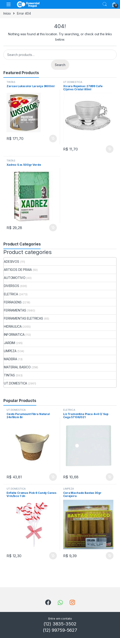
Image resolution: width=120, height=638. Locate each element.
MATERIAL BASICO (17, 367)
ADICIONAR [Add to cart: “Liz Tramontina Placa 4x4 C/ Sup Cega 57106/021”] (109, 477)
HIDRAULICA (13, 326)
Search (104, 4)
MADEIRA (10, 359)
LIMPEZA (10, 351)
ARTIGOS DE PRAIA (18, 270)
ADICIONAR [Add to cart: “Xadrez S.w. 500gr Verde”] (53, 228)
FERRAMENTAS (15, 310)
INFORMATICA (14, 334)
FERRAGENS (13, 302)
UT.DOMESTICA (72, 82)
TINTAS (11, 82)
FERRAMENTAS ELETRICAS (23, 318)
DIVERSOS (11, 286)
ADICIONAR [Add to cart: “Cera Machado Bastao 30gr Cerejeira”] (109, 556)
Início (7, 13)
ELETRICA (11, 294)
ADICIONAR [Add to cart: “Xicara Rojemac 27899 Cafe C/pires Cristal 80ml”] (109, 149)
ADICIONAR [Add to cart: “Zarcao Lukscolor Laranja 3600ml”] (53, 138)
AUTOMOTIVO (14, 278)
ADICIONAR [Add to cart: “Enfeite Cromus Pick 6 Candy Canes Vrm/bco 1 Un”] (53, 556)
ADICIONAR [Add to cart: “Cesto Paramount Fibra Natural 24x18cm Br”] (53, 477)
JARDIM (9, 343)
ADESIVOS (11, 261)
